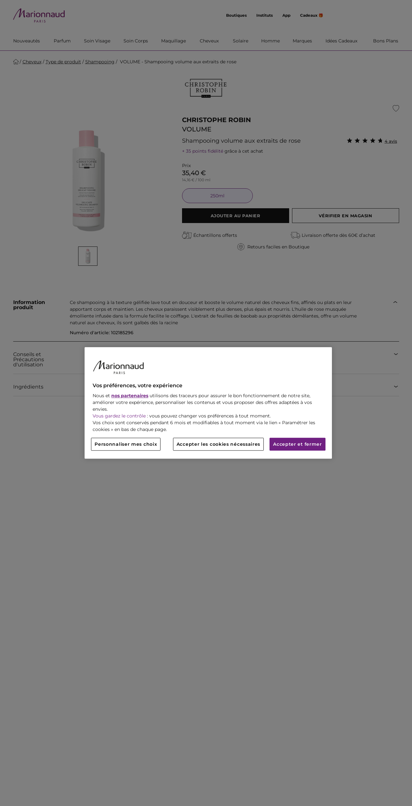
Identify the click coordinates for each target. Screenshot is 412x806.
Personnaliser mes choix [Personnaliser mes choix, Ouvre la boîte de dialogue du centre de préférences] (126, 444)
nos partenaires (129, 396)
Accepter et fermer (297, 444)
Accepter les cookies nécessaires (218, 444)
